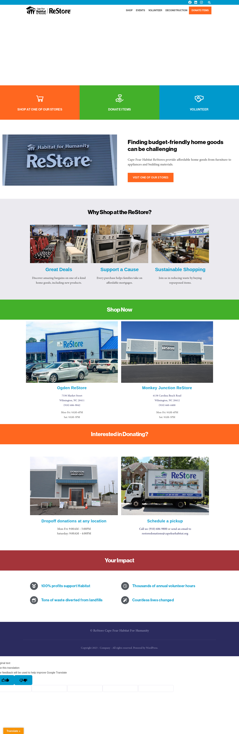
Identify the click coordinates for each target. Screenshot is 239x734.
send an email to (181, 529)
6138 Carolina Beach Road (167, 395)
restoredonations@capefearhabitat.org (165, 533)
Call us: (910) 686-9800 (153, 529)
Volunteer (199, 109)
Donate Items (119, 109)
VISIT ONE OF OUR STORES (151, 177)
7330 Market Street (72, 395)
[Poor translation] (24, 680)
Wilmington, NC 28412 (167, 400)
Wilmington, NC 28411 (72, 400)
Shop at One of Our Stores (39, 109)
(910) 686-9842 (72, 405)
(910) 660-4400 (167, 405)
